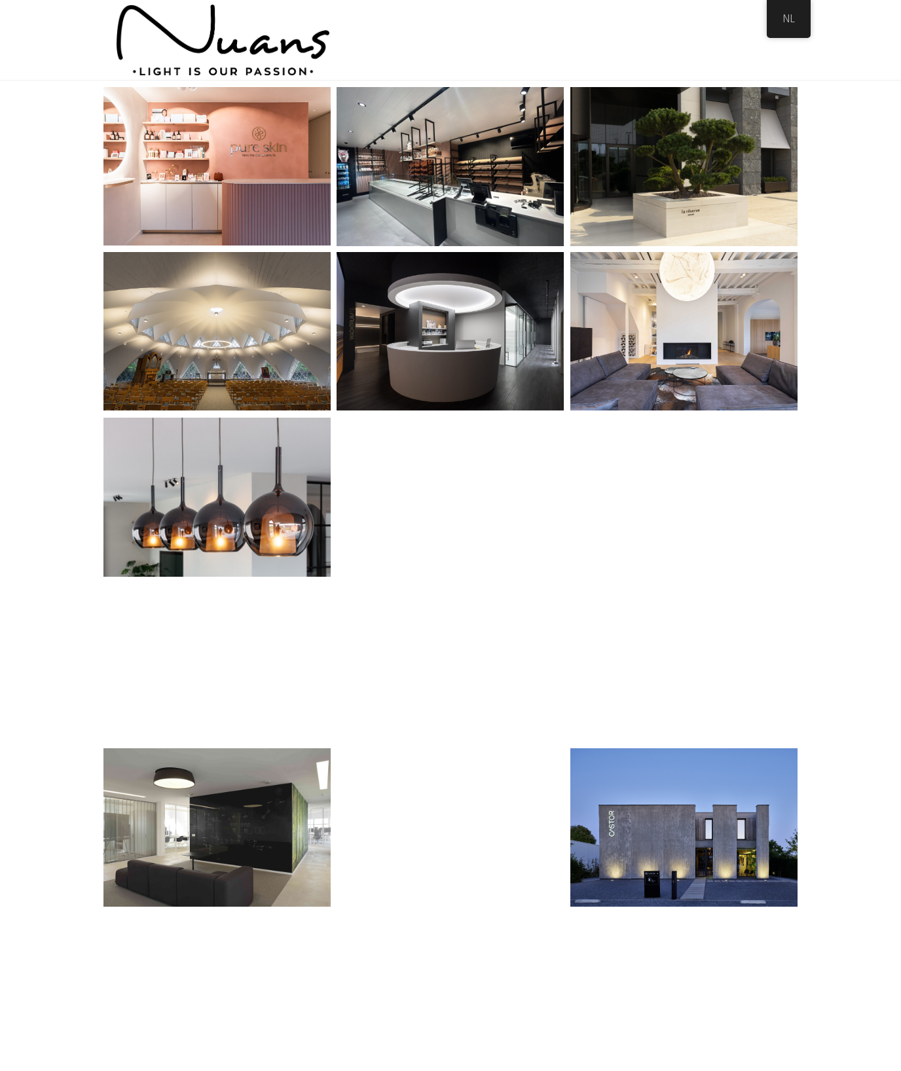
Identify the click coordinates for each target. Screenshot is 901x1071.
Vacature (683, 39)
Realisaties (622, 39)
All (371, 116)
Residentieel (507, 116)
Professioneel (428, 116)
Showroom (558, 39)
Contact (736, 39)
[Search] (773, 40)
